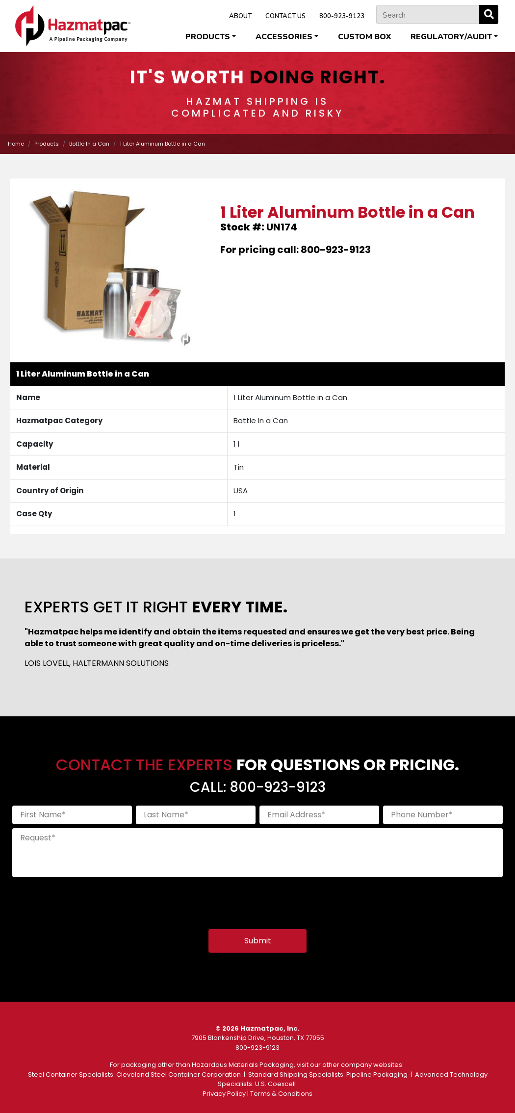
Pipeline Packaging (377, 1074)
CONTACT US (285, 16)
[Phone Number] (443, 815)
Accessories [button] (284, 36)
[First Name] (72, 815)
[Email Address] (319, 815)
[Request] (257, 852)
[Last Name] (196, 815)
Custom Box (364, 36)
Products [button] (207, 36)
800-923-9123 (341, 16)
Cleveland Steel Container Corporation (178, 1074)
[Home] (72, 25)
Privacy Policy (224, 1093)
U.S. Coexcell (275, 1083)
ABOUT (240, 16)
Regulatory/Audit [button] (451, 36)
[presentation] (86, 900)
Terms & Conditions (281, 1093)
